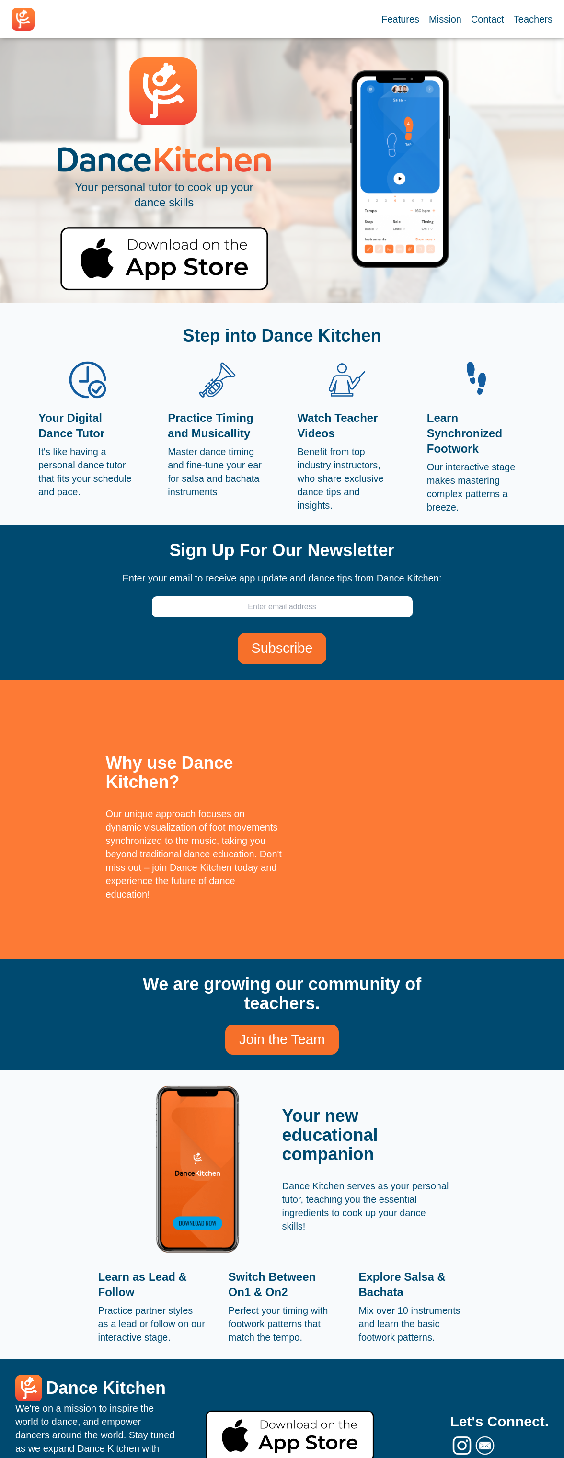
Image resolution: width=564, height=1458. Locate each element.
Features (400, 19)
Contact (487, 19)
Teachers (533, 19)
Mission (445, 19)
